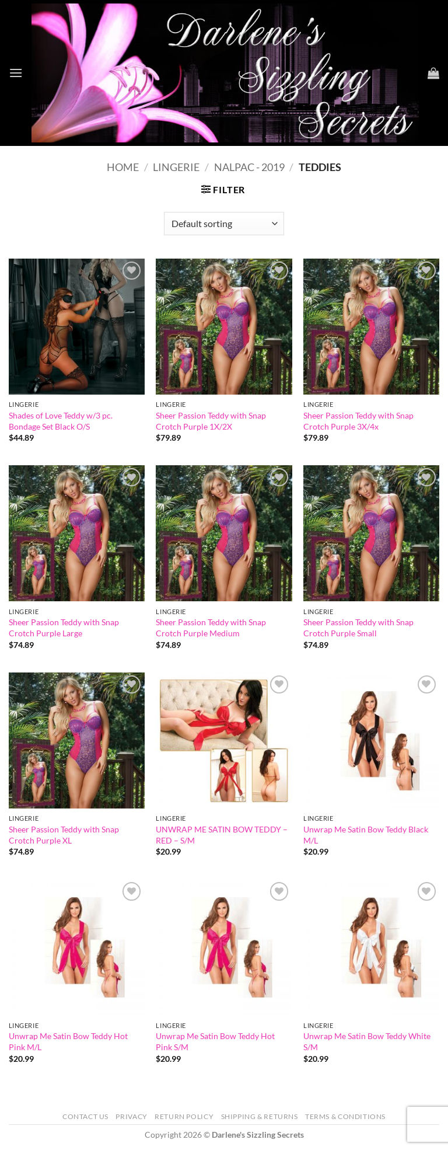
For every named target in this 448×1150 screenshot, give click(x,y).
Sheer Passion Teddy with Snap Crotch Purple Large (64, 627)
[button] (16, 72)
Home (123, 167)
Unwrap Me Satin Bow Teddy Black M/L (365, 834)
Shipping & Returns (259, 1116)
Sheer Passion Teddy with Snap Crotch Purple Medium (211, 627)
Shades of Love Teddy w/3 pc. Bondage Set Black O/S (61, 420)
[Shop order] (224, 223)
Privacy (131, 1116)
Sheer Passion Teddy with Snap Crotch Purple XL (64, 834)
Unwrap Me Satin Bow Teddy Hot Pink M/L (68, 1041)
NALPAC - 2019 (249, 167)
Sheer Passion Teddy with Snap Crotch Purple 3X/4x (358, 420)
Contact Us (85, 1116)
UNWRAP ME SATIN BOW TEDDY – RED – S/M (222, 834)
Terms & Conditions (345, 1116)
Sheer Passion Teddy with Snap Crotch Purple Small (358, 627)
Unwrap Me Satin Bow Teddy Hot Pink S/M (215, 1041)
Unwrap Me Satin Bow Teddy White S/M (366, 1041)
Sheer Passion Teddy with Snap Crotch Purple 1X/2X (211, 420)
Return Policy (184, 1116)
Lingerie (176, 167)
